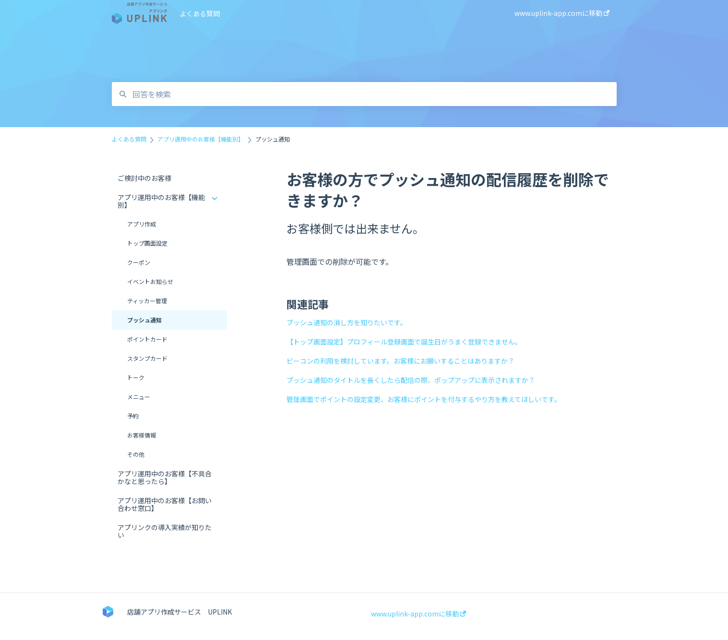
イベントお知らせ (150, 281)
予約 (133, 416)
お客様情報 (141, 435)
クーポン (138, 262)
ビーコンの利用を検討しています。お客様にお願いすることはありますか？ (400, 361)
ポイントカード (147, 339)
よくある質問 (199, 13)
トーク (135, 377)
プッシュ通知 (144, 320)
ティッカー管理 (147, 300)
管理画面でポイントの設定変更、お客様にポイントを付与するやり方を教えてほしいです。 (423, 399)
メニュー (138, 396)
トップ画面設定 (147, 243)
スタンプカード (147, 358)
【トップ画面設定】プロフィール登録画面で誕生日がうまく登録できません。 (404, 341)
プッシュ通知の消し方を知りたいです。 (346, 322)
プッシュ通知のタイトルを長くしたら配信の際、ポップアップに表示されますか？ (410, 380)
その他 (135, 454)
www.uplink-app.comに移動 (418, 613)
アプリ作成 (141, 224)
